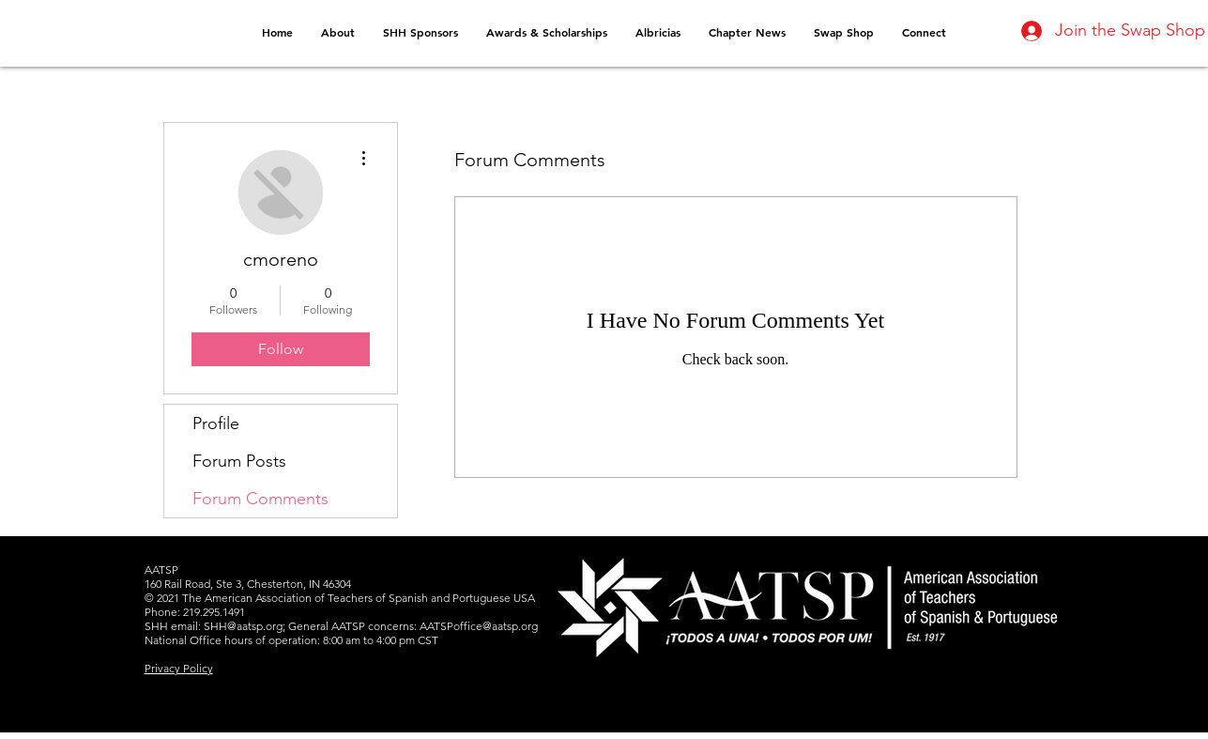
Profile (215, 423)
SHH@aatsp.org (243, 626)
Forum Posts (239, 461)
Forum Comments (260, 498)
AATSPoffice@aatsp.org (479, 626)
